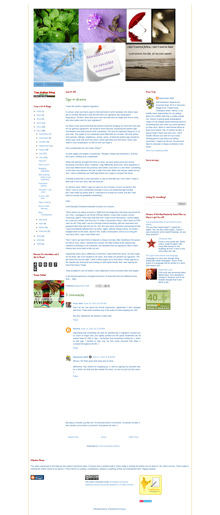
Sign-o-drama (44, 202)
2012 (39, 127)
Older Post (133, 437)
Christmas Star (165, 239)
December (44, 134)
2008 (39, 244)
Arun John (78, 303)
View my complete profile (157, 150)
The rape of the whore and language (162, 255)
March (42, 227)
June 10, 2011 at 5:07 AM (95, 303)
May (41, 219)
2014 (39, 119)
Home (38, 84)
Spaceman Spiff (80, 357)
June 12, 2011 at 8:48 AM (104, 357)
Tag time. (42, 161)
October (43, 142)
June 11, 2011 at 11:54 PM (93, 329)
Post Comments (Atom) (109, 446)
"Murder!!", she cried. (45, 191)
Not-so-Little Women (43, 207)
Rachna (76, 329)
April (41, 223)
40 (152, 297)
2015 (39, 115)
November (44, 138)
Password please (42, 184)
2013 (39, 123)
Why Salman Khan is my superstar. (44, 177)
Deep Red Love (165, 270)
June (41, 157)
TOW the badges (54, 84)
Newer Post (73, 437)
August (42, 149)
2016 (39, 111)
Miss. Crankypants (45, 213)
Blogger (122, 509)
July (41, 153)
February (43, 231)
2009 (39, 240)
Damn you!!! (43, 164)
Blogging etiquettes (43, 169)
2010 (39, 236)
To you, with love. (43, 197)
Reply (75, 320)
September (44, 146)
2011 (39, 130)
